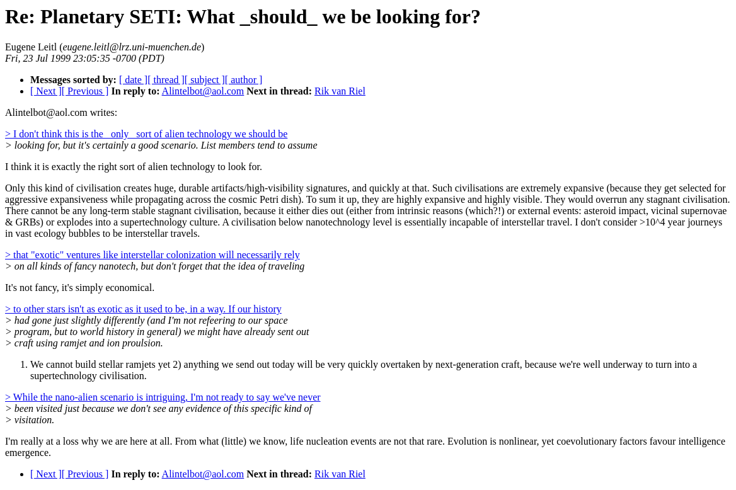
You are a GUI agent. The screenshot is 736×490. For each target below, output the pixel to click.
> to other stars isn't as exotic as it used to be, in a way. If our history (143, 309)
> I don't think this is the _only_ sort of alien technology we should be (146, 133)
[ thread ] (166, 79)
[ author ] (244, 79)
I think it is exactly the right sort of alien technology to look (125, 166)
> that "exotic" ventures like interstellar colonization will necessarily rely (152, 254)
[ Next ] (46, 91)
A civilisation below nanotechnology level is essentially (334, 222)
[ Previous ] (85, 91)
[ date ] (133, 79)
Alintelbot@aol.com (203, 91)
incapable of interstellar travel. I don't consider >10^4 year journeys (585, 222)
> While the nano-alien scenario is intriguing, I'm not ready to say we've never (163, 397)
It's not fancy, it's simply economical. (79, 287)
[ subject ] (205, 79)
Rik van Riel (339, 91)
